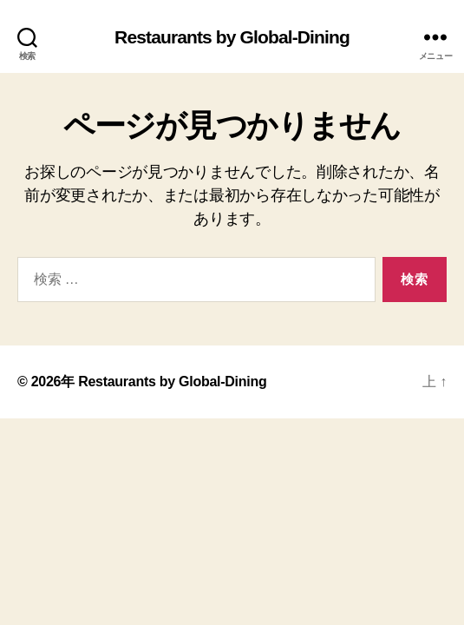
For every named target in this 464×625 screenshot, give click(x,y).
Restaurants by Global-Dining (232, 37)
